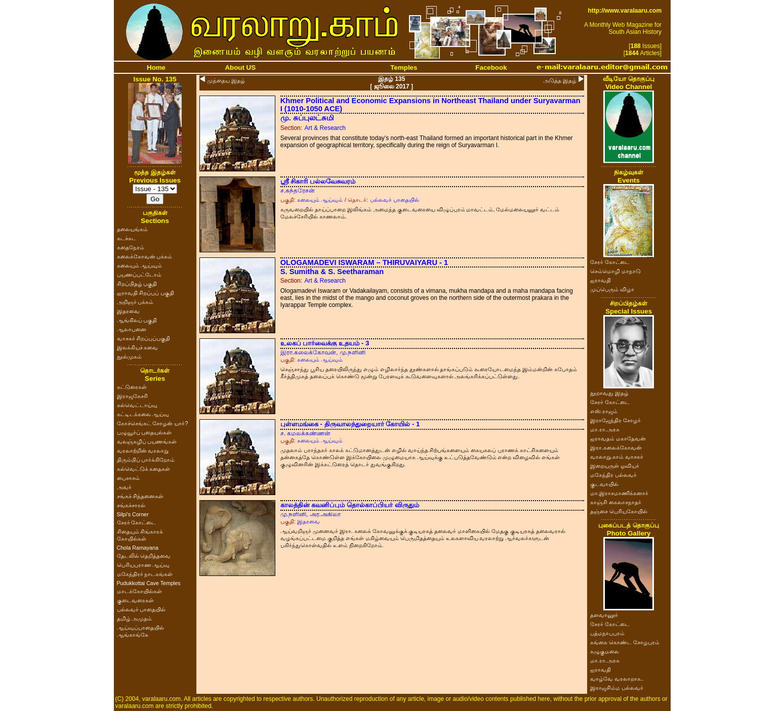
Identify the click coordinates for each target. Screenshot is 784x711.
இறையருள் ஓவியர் (614, 466)
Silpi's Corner (133, 514)
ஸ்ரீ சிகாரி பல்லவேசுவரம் (317, 181)
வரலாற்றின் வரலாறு (143, 451)
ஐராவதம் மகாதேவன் (618, 438)
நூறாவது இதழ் (609, 393)
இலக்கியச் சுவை (137, 347)
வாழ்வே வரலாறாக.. (617, 679)
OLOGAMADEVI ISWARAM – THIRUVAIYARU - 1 (364, 262)
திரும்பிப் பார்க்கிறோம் (146, 460)
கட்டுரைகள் (132, 387)
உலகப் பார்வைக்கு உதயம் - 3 (324, 343)
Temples (403, 67)
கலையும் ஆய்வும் (139, 265)
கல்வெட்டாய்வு (137, 405)
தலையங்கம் (132, 229)
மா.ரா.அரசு (605, 429)
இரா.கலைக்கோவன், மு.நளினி (322, 352)
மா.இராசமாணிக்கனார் (619, 493)
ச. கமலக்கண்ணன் (305, 433)
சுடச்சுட (126, 238)
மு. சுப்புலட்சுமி (307, 118)
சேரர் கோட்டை (136, 522)
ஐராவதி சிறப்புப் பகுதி (146, 293)
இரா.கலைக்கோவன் (616, 448)
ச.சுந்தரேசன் (297, 190)
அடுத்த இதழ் (559, 80)
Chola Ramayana (137, 548)
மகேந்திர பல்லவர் (613, 475)
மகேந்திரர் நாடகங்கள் (145, 574)
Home (156, 67)
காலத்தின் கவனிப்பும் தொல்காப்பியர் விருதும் (349, 505)
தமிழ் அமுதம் (134, 618)
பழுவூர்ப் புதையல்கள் (144, 432)
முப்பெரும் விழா (612, 289)
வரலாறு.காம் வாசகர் (616, 457)
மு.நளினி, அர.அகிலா (310, 514)
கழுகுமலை (604, 651)
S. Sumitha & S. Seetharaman (332, 272)
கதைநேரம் (130, 247)
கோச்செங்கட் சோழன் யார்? (152, 423)
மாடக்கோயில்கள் (139, 591)
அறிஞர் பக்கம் (135, 302)
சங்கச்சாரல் (131, 505)
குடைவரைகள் (135, 600)
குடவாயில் (604, 484)
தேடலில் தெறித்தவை (144, 556)
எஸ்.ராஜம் (603, 411)
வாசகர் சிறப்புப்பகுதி (144, 338)
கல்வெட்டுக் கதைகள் (144, 469)
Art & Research (325, 127)
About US (240, 67)
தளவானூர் (604, 615)
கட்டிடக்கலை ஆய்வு (143, 414)
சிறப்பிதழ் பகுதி (137, 284)
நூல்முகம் (129, 356)
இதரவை (128, 311)
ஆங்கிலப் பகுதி (137, 320)
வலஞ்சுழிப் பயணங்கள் (147, 441)
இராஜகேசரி (132, 396)
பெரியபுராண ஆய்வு (143, 565)
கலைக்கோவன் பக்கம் (145, 256)
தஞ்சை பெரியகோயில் (618, 511)
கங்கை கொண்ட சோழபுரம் (624, 642)
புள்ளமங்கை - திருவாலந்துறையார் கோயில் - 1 (350, 424)
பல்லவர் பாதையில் (141, 609)
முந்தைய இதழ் (226, 80)
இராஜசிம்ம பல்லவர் (616, 688)
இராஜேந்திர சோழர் (615, 420)
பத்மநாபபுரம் (607, 633)
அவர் (124, 487)
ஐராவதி (600, 280)
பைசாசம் (128, 478)
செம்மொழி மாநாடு (615, 271)
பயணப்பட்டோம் (139, 275)
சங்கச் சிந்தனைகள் (140, 496)
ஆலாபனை (131, 329)
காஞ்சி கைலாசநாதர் (615, 502)
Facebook (491, 67)
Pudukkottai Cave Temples (149, 583)
